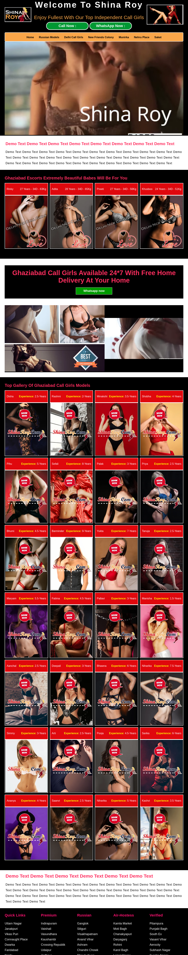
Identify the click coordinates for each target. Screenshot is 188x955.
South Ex (156, 934)
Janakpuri (11, 928)
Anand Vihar (85, 939)
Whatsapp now (94, 291)
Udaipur (46, 950)
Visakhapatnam (87, 934)
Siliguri (81, 928)
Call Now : (67, 26)
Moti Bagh (120, 928)
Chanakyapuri (122, 934)
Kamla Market (122, 923)
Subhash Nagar (160, 950)
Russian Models (49, 37)
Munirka (124, 37)
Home (30, 37)
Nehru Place (141, 37)
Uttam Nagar (13, 923)
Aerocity (155, 944)
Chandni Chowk (87, 950)
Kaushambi (48, 939)
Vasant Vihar (158, 939)
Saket (158, 37)
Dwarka (10, 944)
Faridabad (11, 950)
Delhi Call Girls (73, 37)
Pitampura (156, 923)
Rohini (117, 944)
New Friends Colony (101, 37)
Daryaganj (120, 939)
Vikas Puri (11, 934)
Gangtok (82, 923)
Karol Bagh (120, 950)
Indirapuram (49, 923)
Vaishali (46, 928)
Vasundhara (49, 934)
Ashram (82, 944)
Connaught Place (16, 939)
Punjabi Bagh (158, 928)
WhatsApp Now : (110, 26)
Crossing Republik (53, 944)
